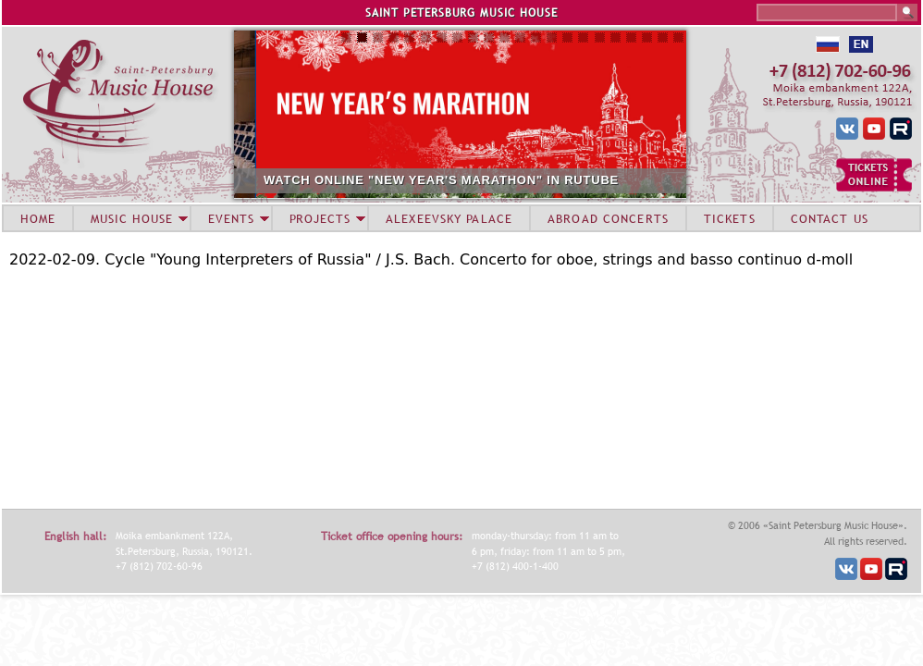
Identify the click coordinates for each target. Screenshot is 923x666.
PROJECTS (320, 218)
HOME (37, 218)
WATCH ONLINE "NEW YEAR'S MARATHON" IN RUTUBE (490, 180)
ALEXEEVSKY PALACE (449, 218)
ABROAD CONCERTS (608, 218)
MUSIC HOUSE (131, 218)
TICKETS (730, 218)
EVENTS (231, 218)
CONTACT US (829, 218)
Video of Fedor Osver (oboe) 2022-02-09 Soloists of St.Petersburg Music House (240, 386)
